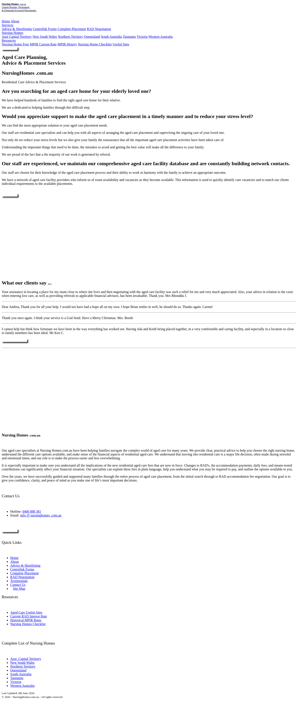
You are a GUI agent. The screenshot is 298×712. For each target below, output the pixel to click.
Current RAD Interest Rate (28, 616)
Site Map (19, 588)
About (15, 21)
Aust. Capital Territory (25, 659)
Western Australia (160, 36)
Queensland (92, 36)
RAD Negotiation (99, 29)
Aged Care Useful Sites (26, 612)
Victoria (142, 36)
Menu (5, 18)
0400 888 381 (31, 511)
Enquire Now (10, 48)
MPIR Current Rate (43, 44)
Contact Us (18, 585)
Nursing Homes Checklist (27, 624)
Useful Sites (121, 44)
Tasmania (129, 36)
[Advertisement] (149, 238)
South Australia (111, 36)
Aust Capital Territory (17, 36)
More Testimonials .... (14, 340)
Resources (9, 40)
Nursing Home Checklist (95, 44)
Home (6, 21)
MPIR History (67, 44)
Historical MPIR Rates (25, 620)
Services (7, 25)
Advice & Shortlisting (17, 29)
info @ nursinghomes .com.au (40, 515)
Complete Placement (72, 29)
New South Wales (45, 36)
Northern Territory (70, 36)
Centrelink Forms (45, 29)
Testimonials (19, 581)
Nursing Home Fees (15, 44)
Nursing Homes (12, 33)
